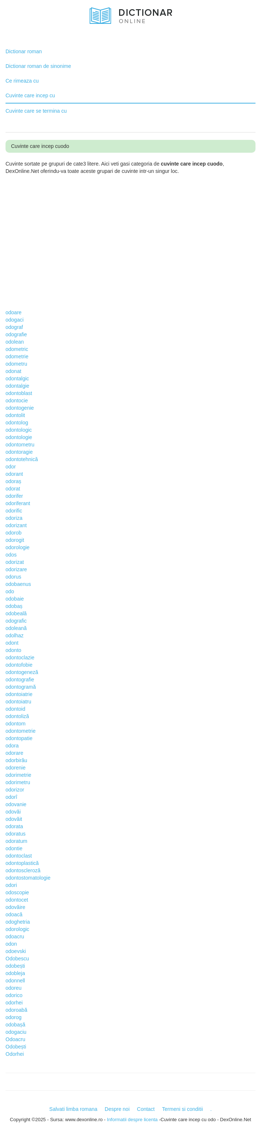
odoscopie (17, 892)
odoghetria (18, 922)
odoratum (16, 841)
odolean (15, 342)
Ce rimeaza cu (22, 81)
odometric (17, 349)
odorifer (14, 496)
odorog (14, 1017)
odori (11, 885)
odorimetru (18, 782)
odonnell (15, 980)
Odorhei (15, 1054)
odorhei (14, 1003)
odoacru (15, 936)
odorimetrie (18, 775)
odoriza (14, 518)
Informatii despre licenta (132, 1119)
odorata (14, 826)
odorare (14, 753)
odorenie (16, 768)
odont (12, 643)
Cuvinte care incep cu (30, 95)
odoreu (14, 988)
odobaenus (18, 584)
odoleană (16, 628)
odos (11, 555)
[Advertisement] (133, 233)
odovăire (15, 907)
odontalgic (17, 378)
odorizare (16, 569)
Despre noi (117, 1109)
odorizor (15, 790)
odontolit (15, 415)
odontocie (17, 400)
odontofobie (19, 665)
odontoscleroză (23, 870)
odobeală (16, 613)
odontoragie (19, 452)
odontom (15, 724)
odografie (16, 334)
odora (12, 746)
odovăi (13, 812)
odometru (16, 364)
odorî (11, 797)
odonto (13, 650)
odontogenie (20, 408)
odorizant (16, 525)
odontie (14, 848)
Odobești (16, 1047)
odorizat (15, 562)
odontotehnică (22, 459)
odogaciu (16, 1032)
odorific (14, 511)
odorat (13, 489)
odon (11, 944)
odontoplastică (22, 863)
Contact (146, 1109)
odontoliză (17, 716)
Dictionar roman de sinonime (38, 66)
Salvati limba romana (73, 1109)
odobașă (15, 1025)
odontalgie (17, 386)
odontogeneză (22, 672)
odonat (13, 371)
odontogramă (21, 687)
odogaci (15, 320)
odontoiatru (18, 701)
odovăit (14, 819)
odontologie (19, 437)
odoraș (13, 481)
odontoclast (19, 856)
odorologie (17, 547)
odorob (14, 533)
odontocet (17, 900)
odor (11, 467)
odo (10, 591)
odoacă (14, 914)
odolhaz (15, 635)
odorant (14, 474)
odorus (13, 577)
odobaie (15, 599)
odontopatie (19, 738)
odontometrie (21, 731)
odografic (16, 621)
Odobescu (17, 958)
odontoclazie (20, 657)
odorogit (15, 540)
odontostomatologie (28, 878)
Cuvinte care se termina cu (36, 111)
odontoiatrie (19, 694)
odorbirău (16, 760)
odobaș (14, 606)
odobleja (15, 973)
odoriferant (18, 503)
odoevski (16, 951)
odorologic (17, 929)
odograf (14, 327)
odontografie (20, 679)
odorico (14, 995)
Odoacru (15, 1039)
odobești (15, 966)
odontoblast (19, 393)
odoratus (15, 834)
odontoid (15, 709)
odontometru (20, 445)
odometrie (17, 356)
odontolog (17, 422)
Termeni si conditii (182, 1109)
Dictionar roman (24, 51)
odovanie (16, 804)
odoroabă (16, 1010)
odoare (14, 312)
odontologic (19, 430)
